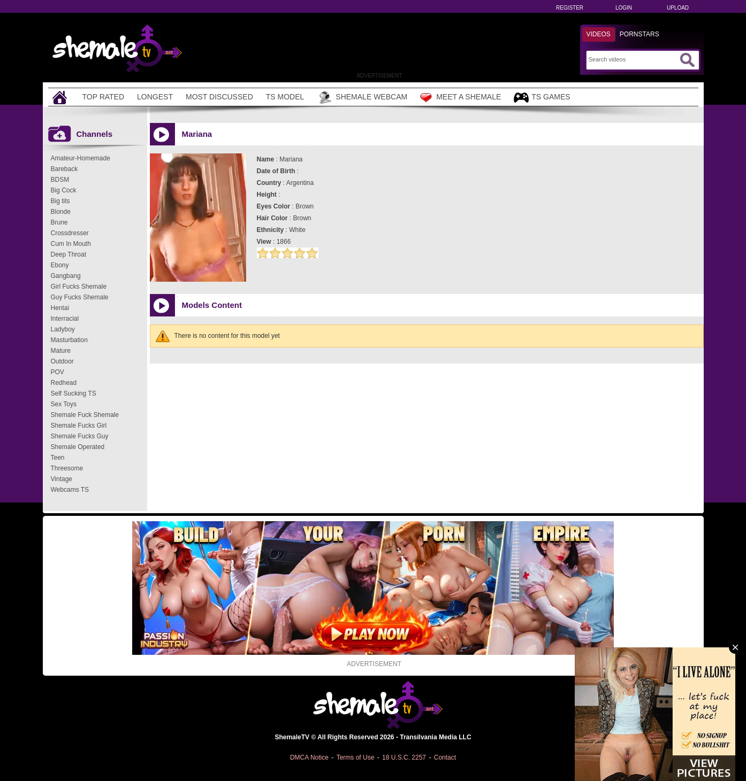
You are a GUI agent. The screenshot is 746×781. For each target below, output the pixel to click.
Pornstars (639, 34)
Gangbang (66, 276)
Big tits (60, 201)
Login (623, 8)
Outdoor (62, 361)
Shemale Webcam (362, 97)
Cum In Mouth (71, 244)
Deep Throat (69, 254)
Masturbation (69, 340)
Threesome (67, 468)
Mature (61, 350)
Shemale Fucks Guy (80, 436)
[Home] (61, 97)
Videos (599, 34)
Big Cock (64, 190)
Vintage (61, 479)
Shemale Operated (78, 447)
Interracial (65, 318)
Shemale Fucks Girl (79, 425)
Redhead (64, 382)
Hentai (60, 308)
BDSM (60, 179)
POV (57, 372)
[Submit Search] (687, 60)
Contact (445, 757)
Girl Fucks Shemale (79, 286)
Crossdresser (70, 233)
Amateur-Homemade (80, 158)
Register (569, 8)
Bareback (64, 169)
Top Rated (103, 96)
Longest (155, 96)
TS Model (285, 96)
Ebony (60, 265)
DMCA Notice (309, 757)
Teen (58, 457)
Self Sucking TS (73, 393)
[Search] (633, 59)
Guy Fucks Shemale (80, 297)
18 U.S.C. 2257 (404, 757)
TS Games (542, 97)
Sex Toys (64, 404)
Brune (59, 222)
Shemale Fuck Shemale (85, 415)
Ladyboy (63, 329)
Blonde (61, 211)
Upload (678, 8)
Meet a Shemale (460, 97)
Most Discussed (219, 96)
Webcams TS (70, 489)
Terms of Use (356, 757)
